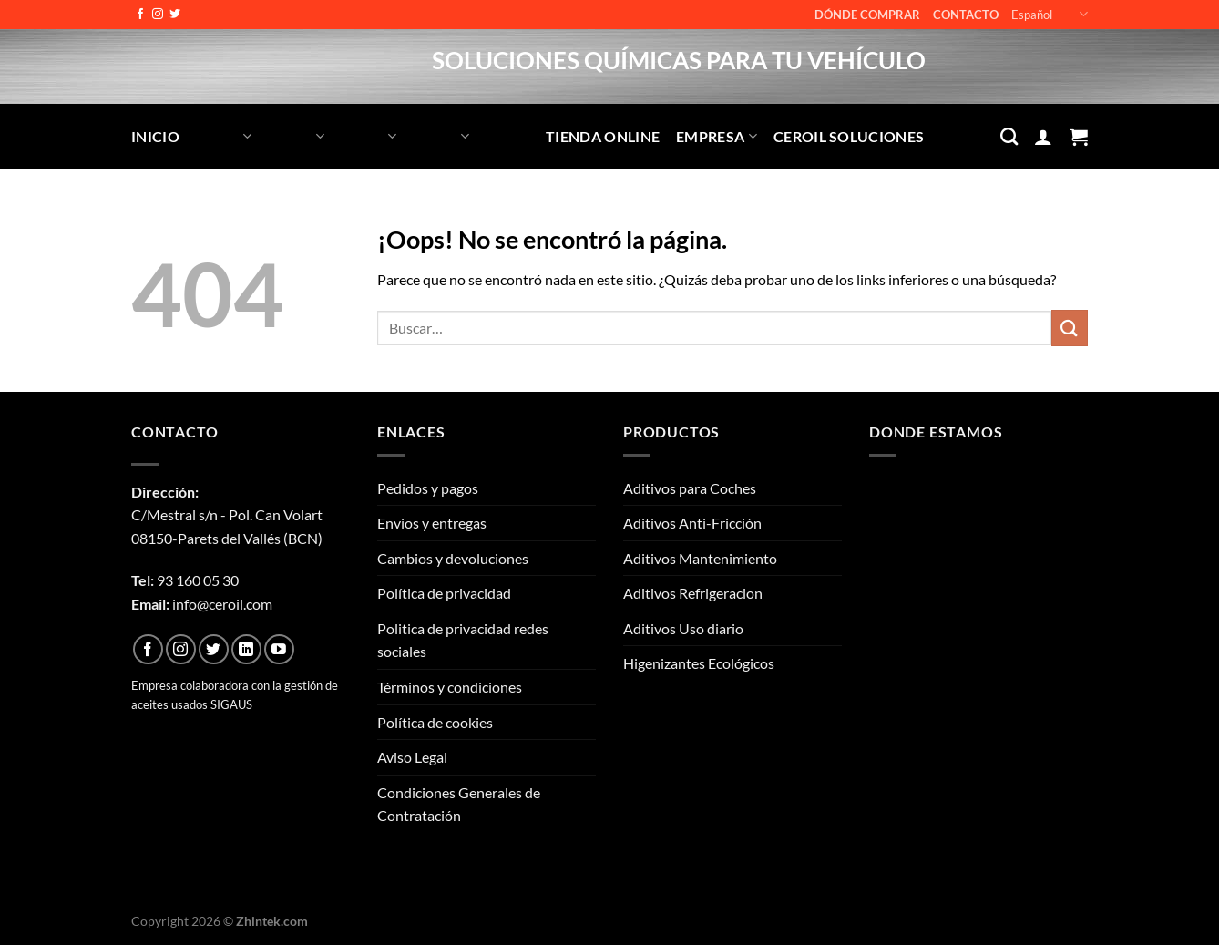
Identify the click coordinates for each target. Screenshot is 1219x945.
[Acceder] (1043, 137)
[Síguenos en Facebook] (140, 14)
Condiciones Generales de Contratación (458, 804)
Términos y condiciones (449, 686)
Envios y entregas (432, 522)
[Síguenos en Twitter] (174, 14)
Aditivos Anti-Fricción (692, 522)
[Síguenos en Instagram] (157, 14)
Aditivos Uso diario (683, 628)
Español (1049, 14)
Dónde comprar (867, 14)
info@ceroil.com (222, 603)
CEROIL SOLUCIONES (848, 136)
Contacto (966, 14)
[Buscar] (1009, 136)
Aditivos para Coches (689, 488)
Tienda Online (603, 136)
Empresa (716, 136)
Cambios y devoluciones (452, 558)
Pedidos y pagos (427, 488)
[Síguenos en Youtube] (279, 649)
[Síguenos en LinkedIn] (246, 649)
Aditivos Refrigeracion (693, 592)
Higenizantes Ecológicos (698, 663)
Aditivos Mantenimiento (700, 558)
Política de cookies (435, 722)
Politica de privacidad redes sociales (462, 640)
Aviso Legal (412, 756)
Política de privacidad (444, 592)
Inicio (155, 136)
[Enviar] (1069, 327)
